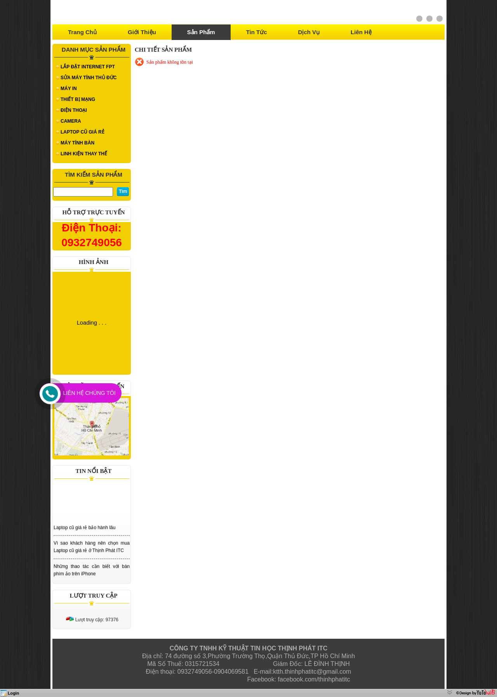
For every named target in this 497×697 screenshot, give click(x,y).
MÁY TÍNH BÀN (77, 143)
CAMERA (71, 121)
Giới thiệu (142, 32)
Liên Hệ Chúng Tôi (89, 393)
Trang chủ (82, 32)
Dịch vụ (309, 32)
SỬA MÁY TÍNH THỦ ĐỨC (88, 77)
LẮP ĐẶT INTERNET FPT (88, 67)
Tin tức (256, 32)
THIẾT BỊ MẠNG (78, 99)
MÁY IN (69, 88)
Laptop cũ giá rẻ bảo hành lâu (84, 528)
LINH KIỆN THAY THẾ (84, 153)
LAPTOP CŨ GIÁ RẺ (82, 132)
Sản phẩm (201, 32)
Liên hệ (361, 32)
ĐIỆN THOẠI (74, 110)
